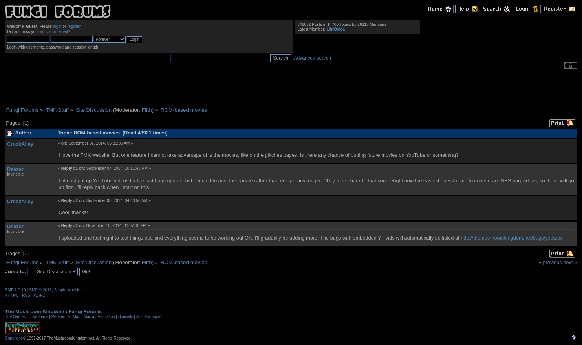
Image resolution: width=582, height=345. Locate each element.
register (74, 26)
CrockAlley (20, 144)
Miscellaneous (148, 316)
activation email (54, 31)
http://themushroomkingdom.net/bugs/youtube (512, 238)
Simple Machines (69, 290)
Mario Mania (83, 316)
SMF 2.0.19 (15, 290)
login (57, 26)
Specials (125, 316)
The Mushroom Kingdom (34, 311)
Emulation (106, 316)
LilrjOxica (335, 29)
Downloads (38, 316)
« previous (550, 262)
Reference (60, 316)
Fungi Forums (85, 311)
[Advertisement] (291, 87)
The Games (15, 316)
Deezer (15, 169)
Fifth (147, 110)
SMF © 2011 (40, 290)
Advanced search (312, 58)
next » (570, 262)
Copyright (13, 338)
